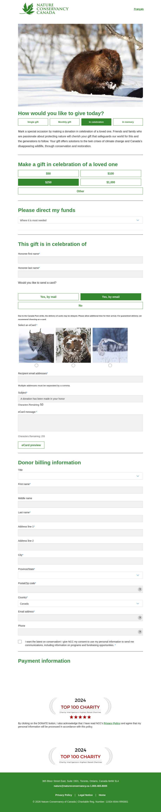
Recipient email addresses (32, 373)
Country (22, 597)
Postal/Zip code (26, 583)
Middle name (25, 498)
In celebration (96, 122)
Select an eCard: (27, 325)
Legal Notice (85, 795)
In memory (128, 122)
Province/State (26, 569)
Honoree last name (28, 268)
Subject (22, 392)
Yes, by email (111, 296)
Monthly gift (64, 122)
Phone (21, 625)
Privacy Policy (112, 723)
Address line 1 (26, 526)
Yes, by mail (48, 296)
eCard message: (27, 411)
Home (102, 795)
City (20, 555)
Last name (23, 512)
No (80, 305)
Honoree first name (28, 253)
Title (20, 470)
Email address (26, 611)
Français (139, 9)
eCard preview (31, 445)
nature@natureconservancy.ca (71, 786)
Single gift (33, 122)
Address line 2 (26, 540)
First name (24, 484)
